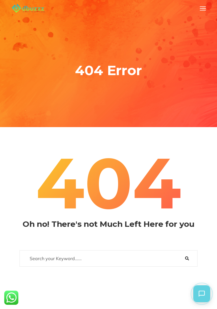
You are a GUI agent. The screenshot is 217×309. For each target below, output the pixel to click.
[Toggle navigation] (203, 8)
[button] (201, 293)
